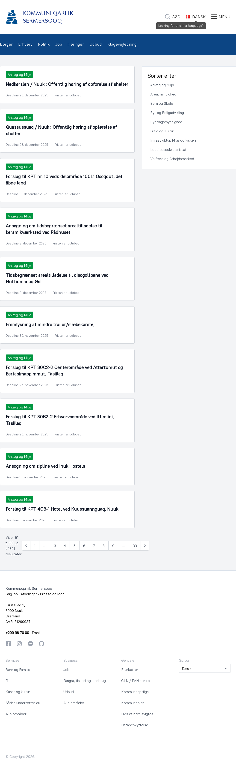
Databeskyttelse (134, 725)
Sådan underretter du (23, 702)
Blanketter (129, 669)
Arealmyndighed (163, 94)
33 (135, 545)
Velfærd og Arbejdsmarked (172, 158)
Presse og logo (52, 594)
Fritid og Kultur (162, 131)
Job (58, 44)
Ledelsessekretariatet (168, 149)
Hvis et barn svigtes (137, 713)
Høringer (76, 44)
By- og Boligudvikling (167, 112)
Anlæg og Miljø (162, 85)
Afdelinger (29, 594)
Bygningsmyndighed (166, 121)
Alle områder (16, 713)
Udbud (95, 44)
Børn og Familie (18, 669)
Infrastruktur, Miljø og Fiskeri (173, 140)
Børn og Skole (161, 103)
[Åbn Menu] (220, 17)
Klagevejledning (122, 44)
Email (36, 632)
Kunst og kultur (18, 691)
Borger (6, 44)
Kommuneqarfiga (135, 691)
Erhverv (25, 44)
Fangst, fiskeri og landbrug (84, 680)
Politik (44, 44)
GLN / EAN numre (135, 680)
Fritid (10, 680)
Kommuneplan (132, 702)
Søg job (12, 594)
